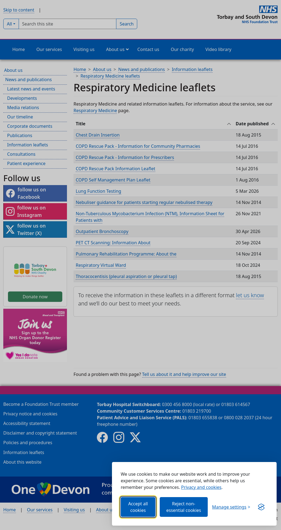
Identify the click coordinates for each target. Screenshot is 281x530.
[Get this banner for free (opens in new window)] (261, 507)
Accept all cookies (138, 507)
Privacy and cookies (201, 487)
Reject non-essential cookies (183, 507)
